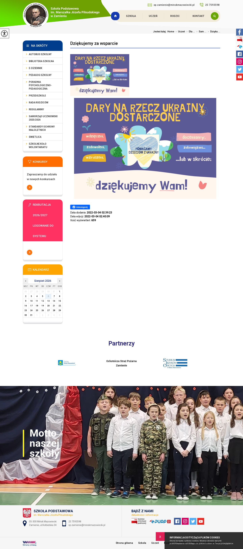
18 (37, 306)
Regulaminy (36, 109)
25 (37, 310)
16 (25, 306)
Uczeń (153, 16)
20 (48, 306)
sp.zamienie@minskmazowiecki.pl (171, 4)
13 (48, 301)
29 (60, 310)
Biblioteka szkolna (41, 61)
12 (43, 301)
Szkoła (131, 16)
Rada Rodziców (38, 102)
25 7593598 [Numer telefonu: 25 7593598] (75, 521)
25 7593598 (210, 5)
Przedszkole (37, 95)
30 (25, 315)
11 (37, 301)
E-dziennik (35, 68)
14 (54, 301)
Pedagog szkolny (40, 75)
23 (25, 310)
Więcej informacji (29, 187)
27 (48, 310)
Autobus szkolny (40, 54)
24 (31, 310)
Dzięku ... (213, 31)
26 (43, 310)
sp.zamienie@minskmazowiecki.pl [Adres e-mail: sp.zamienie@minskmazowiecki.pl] (87, 525)
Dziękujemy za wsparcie (94, 43)
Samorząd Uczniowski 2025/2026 (43, 118)
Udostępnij (80, 207)
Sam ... (200, 31)
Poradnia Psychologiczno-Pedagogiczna (40, 85)
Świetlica (35, 137)
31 (31, 315)
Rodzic (175, 16)
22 (60, 306)
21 (54, 306)
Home (170, 31)
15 (60, 301)
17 (31, 306)
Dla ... (190, 31)
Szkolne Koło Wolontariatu (38, 145)
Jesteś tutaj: (160, 31)
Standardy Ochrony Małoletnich (42, 128)
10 (31, 301)
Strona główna (115, 16)
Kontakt (198, 16)
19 (43, 306)
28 (54, 310)
